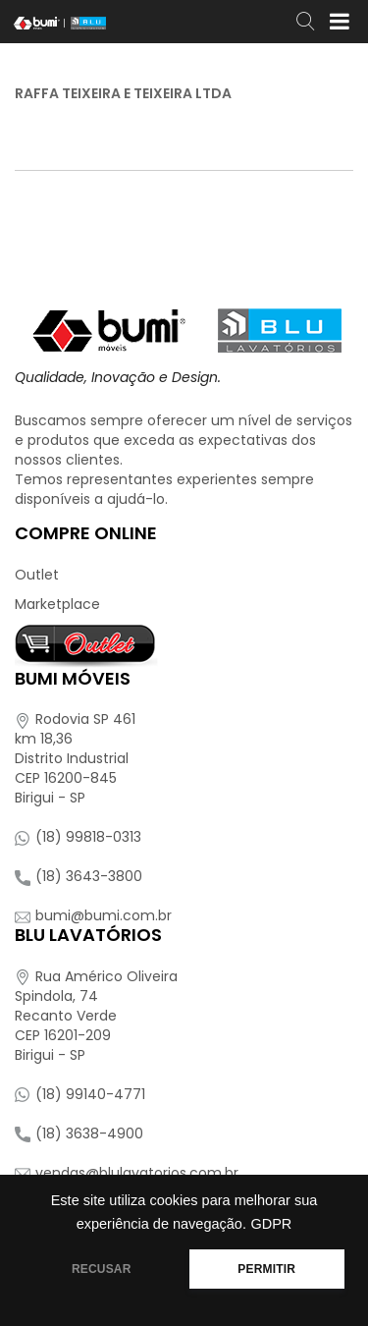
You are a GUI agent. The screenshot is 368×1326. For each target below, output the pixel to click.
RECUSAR (101, 1269)
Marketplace (57, 604)
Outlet (37, 574)
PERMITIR (266, 1269)
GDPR (270, 1224)
